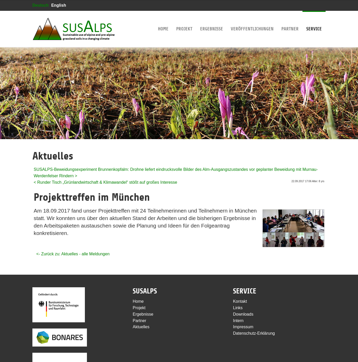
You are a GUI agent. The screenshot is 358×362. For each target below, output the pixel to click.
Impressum (243, 327)
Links (238, 308)
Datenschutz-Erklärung (254, 333)
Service (314, 21)
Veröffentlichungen (252, 21)
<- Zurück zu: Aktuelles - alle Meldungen (73, 254)
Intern (238, 320)
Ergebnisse (211, 21)
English (58, 5)
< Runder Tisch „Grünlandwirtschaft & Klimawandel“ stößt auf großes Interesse (105, 182)
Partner (290, 21)
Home (163, 21)
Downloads (243, 314)
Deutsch (40, 5)
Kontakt (240, 301)
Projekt (184, 21)
